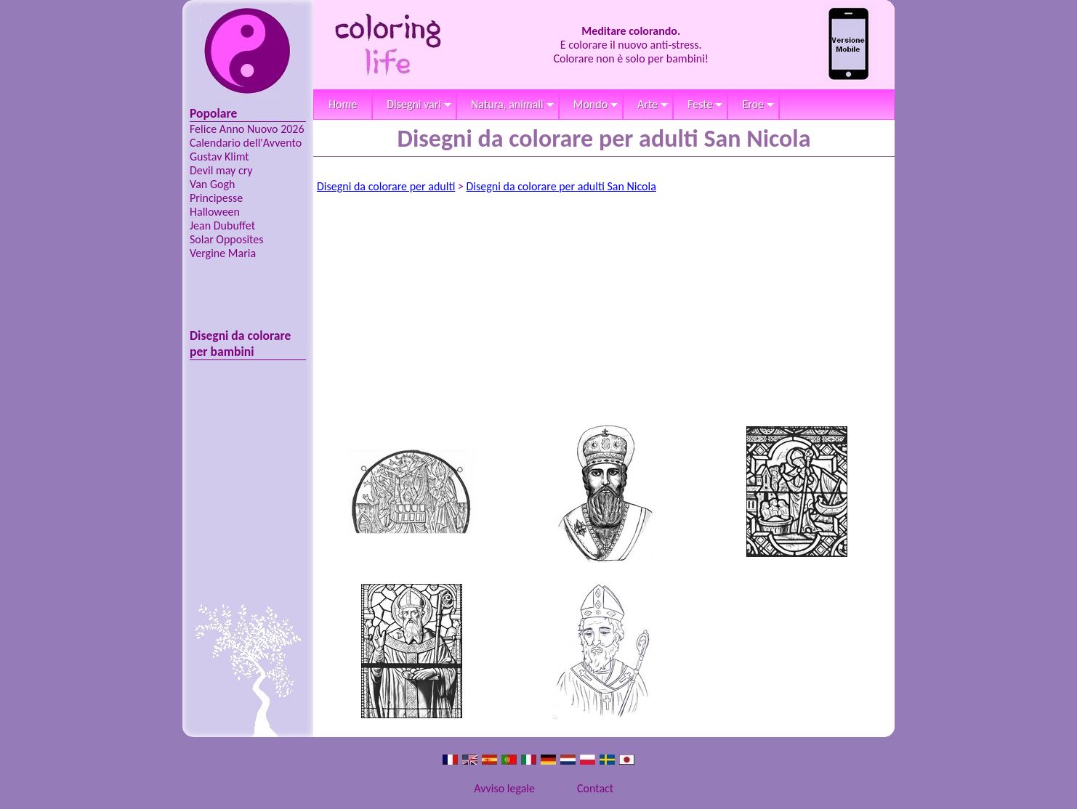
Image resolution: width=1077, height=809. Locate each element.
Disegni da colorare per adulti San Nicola (561, 186)
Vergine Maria (223, 253)
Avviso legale (504, 788)
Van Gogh (212, 184)
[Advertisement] (604, 310)
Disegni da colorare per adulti (386, 186)
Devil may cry (221, 170)
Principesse (216, 198)
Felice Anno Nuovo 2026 (247, 129)
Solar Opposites (227, 239)
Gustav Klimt (219, 156)
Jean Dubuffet (222, 225)
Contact (595, 788)
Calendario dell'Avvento (246, 143)
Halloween (215, 212)
